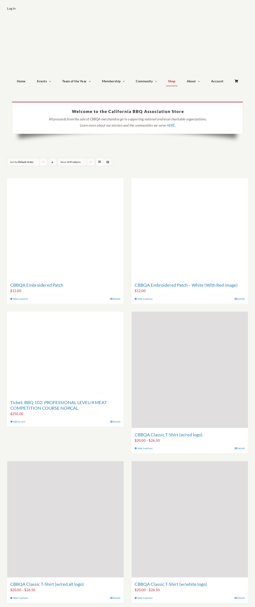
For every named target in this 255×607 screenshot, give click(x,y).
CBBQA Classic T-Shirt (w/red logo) (168, 434)
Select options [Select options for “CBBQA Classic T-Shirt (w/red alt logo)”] (20, 597)
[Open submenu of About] (200, 81)
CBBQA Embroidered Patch (36, 285)
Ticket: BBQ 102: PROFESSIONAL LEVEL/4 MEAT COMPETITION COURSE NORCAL (58, 405)
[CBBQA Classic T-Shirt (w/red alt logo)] (65, 519)
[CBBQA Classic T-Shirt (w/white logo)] (190, 519)
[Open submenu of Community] (157, 81)
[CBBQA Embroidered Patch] (65, 228)
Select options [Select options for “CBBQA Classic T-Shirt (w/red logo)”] (145, 448)
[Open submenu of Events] (51, 81)
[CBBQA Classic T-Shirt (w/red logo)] (190, 370)
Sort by (22, 161)
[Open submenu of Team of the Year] (91, 81)
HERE (171, 125)
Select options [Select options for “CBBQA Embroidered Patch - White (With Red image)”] (145, 298)
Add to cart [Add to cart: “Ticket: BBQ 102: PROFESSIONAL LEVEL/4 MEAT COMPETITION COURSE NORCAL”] (19, 421)
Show (70, 161)
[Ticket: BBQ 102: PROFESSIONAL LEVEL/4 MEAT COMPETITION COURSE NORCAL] (65, 354)
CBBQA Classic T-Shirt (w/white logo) (171, 584)
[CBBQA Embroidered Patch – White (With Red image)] (190, 228)
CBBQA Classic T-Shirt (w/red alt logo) (47, 584)
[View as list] (108, 162)
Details (116, 298)
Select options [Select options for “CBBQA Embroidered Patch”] (20, 298)
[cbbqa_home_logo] (127, 23)
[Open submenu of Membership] (125, 81)
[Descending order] (52, 162)
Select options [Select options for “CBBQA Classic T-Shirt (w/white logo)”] (145, 597)
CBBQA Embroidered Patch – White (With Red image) (186, 285)
